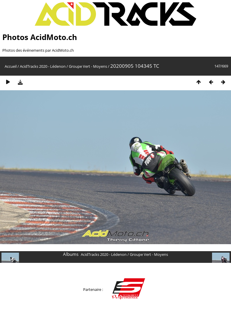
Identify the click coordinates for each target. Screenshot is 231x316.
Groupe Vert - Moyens (88, 66)
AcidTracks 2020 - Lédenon (43, 66)
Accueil (11, 66)
